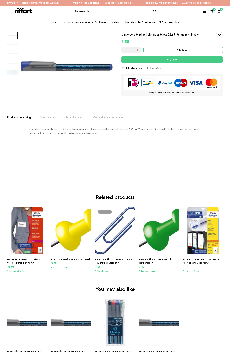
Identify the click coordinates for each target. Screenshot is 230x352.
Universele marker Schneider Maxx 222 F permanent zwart (25, 318)
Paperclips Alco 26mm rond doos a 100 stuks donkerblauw (114, 226)
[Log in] (204, 12)
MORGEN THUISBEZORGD (108, 3)
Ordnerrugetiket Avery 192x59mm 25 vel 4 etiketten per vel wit (201, 226)
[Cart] (219, 12)
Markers (115, 32)
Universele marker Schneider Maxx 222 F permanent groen (69, 318)
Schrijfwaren (100, 32)
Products (65, 32)
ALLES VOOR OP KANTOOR (184, 3)
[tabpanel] (115, 141)
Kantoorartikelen (82, 32)
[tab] (19, 127)
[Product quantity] (132, 60)
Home (53, 32)
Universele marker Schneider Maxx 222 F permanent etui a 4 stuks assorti (113, 320)
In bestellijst (219, 45)
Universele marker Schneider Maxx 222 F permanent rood (157, 318)
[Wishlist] (211, 12)
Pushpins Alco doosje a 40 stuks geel (71, 224)
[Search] (163, 12)
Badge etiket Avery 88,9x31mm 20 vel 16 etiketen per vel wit (26, 226)
